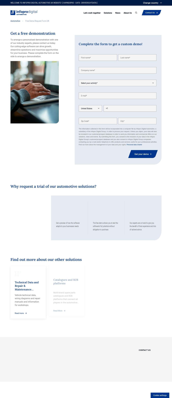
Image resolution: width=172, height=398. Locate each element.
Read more (19, 311)
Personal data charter (134, 145)
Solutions (108, 12)
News (117, 12)
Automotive (15, 21)
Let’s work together (92, 12)
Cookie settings (160, 395)
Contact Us (150, 12)
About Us (128, 12)
